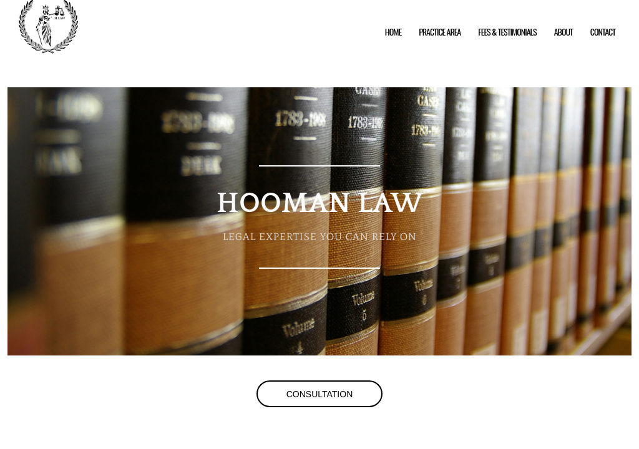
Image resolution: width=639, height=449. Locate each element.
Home (393, 31)
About (563, 31)
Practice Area (440, 31)
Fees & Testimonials (507, 31)
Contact (602, 31)
